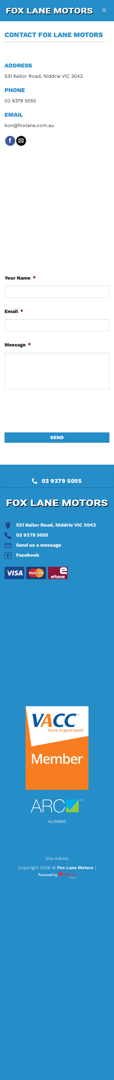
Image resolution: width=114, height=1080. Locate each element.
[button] (104, 11)
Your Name (20, 278)
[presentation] (51, 411)
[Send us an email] (21, 141)
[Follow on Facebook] (10, 141)
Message (18, 345)
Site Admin (57, 858)
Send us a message (38, 545)
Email (14, 311)
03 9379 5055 (32, 535)
